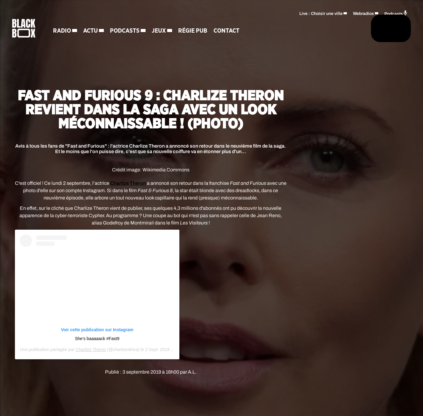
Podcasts (139, 32)
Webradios (363, 11)
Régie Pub (207, 32)
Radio (76, 32)
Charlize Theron (128, 183)
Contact (241, 32)
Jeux (173, 32)
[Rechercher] (279, 29)
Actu (104, 32)
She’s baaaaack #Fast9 (97, 338)
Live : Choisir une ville (321, 11)
